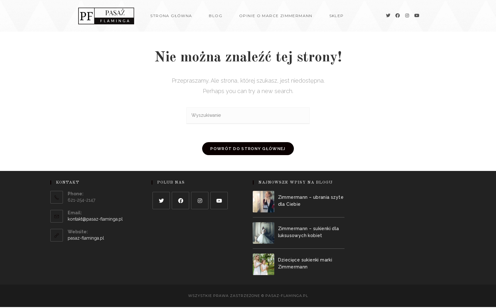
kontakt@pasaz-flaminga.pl (95, 220)
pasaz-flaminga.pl (86, 239)
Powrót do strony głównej (247, 149)
